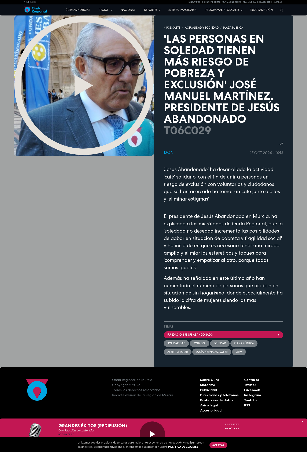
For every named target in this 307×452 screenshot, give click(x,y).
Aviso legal (209, 405)
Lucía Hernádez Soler (212, 352)
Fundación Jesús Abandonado (223, 334)
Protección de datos (216, 400)
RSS (247, 405)
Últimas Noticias (231, 2)
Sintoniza (207, 385)
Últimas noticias (78, 10)
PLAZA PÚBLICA (233, 27)
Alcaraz (278, 2)
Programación (261, 10)
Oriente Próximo (211, 2)
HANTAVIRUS (194, 2)
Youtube (250, 400)
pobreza (199, 343)
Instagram (252, 395)
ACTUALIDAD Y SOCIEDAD (202, 27)
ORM (239, 352)
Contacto (251, 380)
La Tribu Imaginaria (182, 10)
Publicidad (208, 390)
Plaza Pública (244, 343)
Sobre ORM (209, 380)
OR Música (232, 428)
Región (104, 10)
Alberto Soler (177, 352)
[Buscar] (280, 10)
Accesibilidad (211, 410)
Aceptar (218, 445)
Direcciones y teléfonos (219, 395)
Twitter (250, 385)
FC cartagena (264, 2)
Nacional (128, 10)
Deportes (150, 10)
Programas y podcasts (222, 10)
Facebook (252, 390)
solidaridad (176, 343)
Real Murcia (249, 2)
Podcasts (173, 27)
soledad (220, 343)
